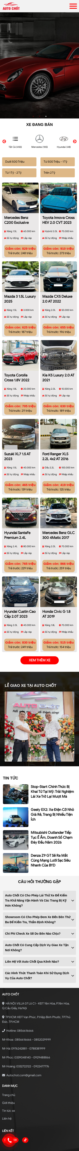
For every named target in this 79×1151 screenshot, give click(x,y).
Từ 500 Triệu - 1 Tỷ (55, 161)
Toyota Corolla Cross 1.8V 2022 (16, 368)
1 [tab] (33, 116)
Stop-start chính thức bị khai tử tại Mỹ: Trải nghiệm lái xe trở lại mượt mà (52, 774)
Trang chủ (8, 1077)
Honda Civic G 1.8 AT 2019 (56, 596)
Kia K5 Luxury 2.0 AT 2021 (58, 368)
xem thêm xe (39, 643)
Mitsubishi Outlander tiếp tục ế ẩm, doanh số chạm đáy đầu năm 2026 (51, 820)
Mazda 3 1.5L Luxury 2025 (20, 293)
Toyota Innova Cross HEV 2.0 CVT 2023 (58, 217)
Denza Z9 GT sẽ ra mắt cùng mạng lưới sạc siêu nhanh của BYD (50, 843)
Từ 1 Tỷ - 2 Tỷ (13, 173)
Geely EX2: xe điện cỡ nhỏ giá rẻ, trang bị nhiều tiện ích (52, 797)
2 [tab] (39, 116)
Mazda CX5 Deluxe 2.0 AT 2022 (57, 293)
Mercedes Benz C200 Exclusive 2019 (16, 218)
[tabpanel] (39, 65)
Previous (4, 141)
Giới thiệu (8, 1085)
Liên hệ (7, 1101)
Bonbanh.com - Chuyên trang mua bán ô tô (40, 1144)
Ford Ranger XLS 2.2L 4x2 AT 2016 (55, 444)
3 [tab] (46, 116)
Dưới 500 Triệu (14, 161)
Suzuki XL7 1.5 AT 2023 (17, 444)
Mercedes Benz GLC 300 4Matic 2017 (58, 520)
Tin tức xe (8, 1093)
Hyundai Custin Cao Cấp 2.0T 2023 (20, 596)
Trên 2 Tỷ (49, 173)
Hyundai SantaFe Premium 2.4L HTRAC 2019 (17, 521)
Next (75, 141)
